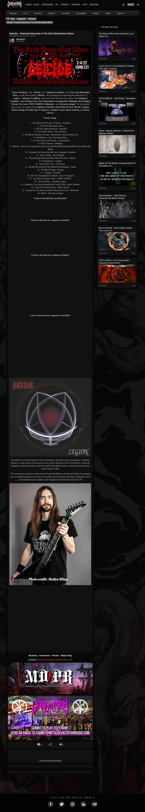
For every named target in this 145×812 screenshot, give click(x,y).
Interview (32, 19)
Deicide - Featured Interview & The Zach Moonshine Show (29, 22)
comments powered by (50, 761)
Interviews (45, 655)
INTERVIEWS (47, 5)
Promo (55, 655)
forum (96, 13)
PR (56, 5)
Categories (21, 19)
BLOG (36, 5)
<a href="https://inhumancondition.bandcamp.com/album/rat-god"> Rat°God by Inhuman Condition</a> (50, 639)
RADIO (29, 5)
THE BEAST (20, 39)
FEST (85, 5)
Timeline (13, 13)
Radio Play (66, 655)
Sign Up (130, 4)
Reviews (33, 655)
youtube (65, 13)
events (51, 13)
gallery (38, 13)
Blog (12, 19)
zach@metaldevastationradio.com (54, 659)
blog (25, 13)
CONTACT (64, 5)
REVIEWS (76, 5)
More (120, 13)
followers (81, 13)
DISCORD (94, 5)
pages (108, 13)
